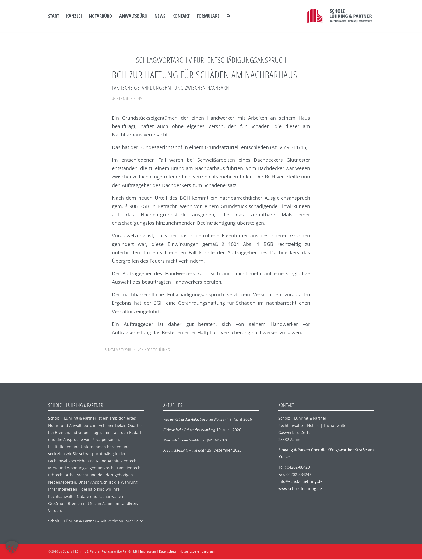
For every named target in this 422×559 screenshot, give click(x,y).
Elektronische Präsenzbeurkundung (189, 430)
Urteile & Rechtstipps (127, 98)
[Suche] (228, 16)
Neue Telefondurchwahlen (182, 440)
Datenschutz (167, 551)
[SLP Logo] (339, 16)
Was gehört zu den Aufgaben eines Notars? (194, 419)
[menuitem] (54, 16)
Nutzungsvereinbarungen (197, 551)
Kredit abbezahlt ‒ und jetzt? (184, 450)
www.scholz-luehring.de (300, 488)
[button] (12, 547)
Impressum (148, 551)
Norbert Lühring (157, 349)
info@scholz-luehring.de (300, 481)
